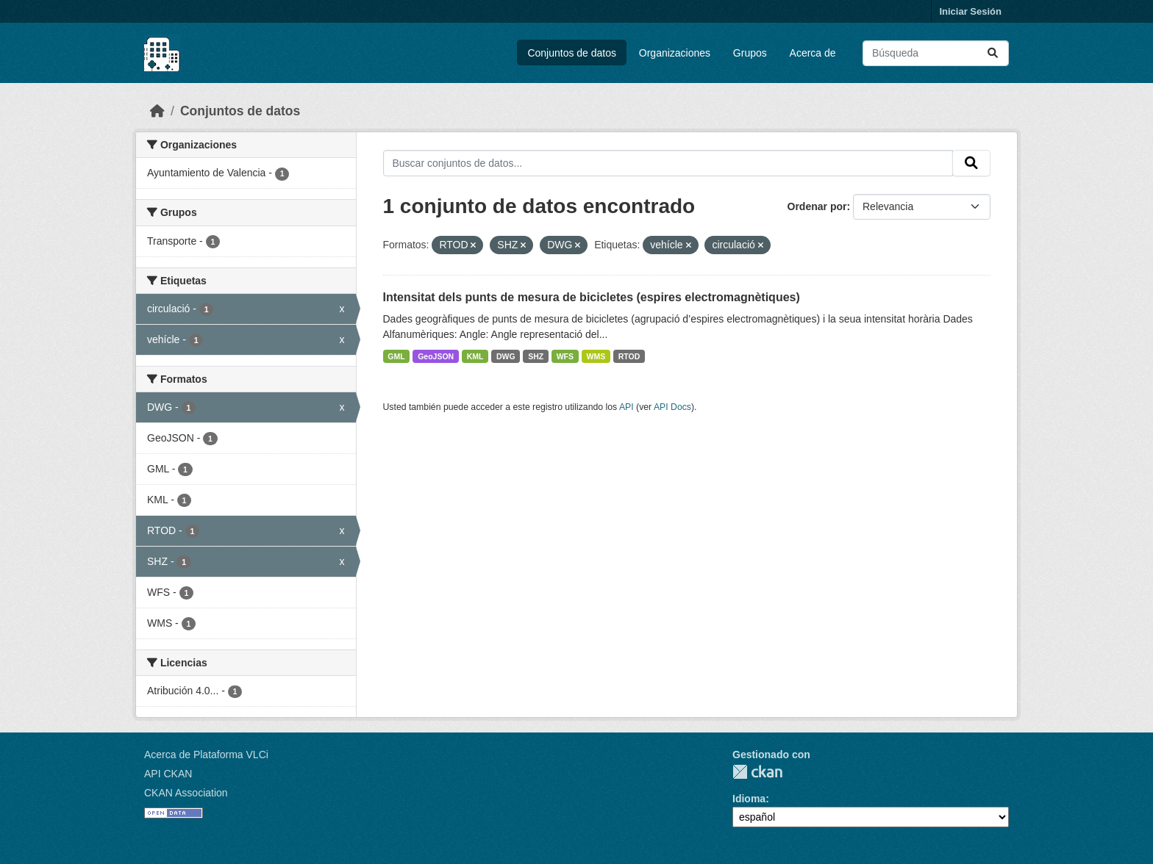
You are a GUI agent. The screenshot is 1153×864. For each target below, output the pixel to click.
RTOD (629, 356)
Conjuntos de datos (571, 53)
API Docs (672, 407)
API (626, 407)
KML (475, 356)
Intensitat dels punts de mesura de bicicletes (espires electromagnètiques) (591, 297)
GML (396, 356)
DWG (505, 356)
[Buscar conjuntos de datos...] (936, 53)
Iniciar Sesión (970, 11)
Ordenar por (817, 206)
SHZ (535, 356)
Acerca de (813, 53)
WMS (596, 356)
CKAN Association (186, 793)
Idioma (748, 798)
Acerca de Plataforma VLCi (206, 754)
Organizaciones (674, 53)
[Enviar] (992, 53)
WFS (565, 356)
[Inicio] (157, 111)
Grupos (750, 53)
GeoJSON (436, 356)
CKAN (757, 772)
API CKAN (168, 774)
